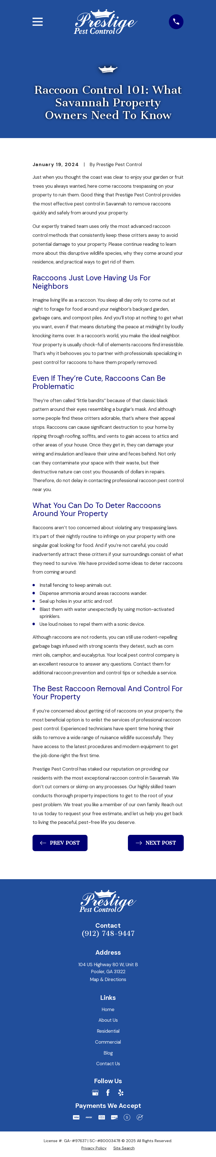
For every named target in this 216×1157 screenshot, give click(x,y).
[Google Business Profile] (95, 1092)
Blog (108, 1053)
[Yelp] (121, 1092)
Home (108, 1009)
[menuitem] (94, 1147)
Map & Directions (108, 979)
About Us (108, 1020)
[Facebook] (108, 1092)
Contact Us (108, 1063)
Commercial (108, 1042)
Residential (108, 1031)
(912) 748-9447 (108, 934)
